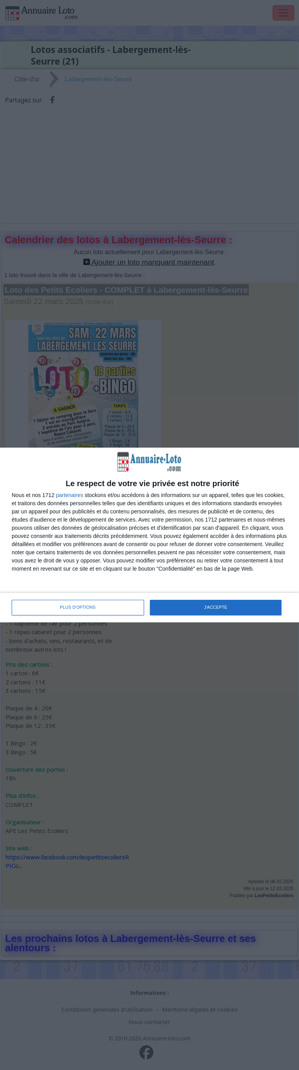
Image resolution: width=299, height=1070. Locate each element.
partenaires (69, 495)
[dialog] (149, 535)
